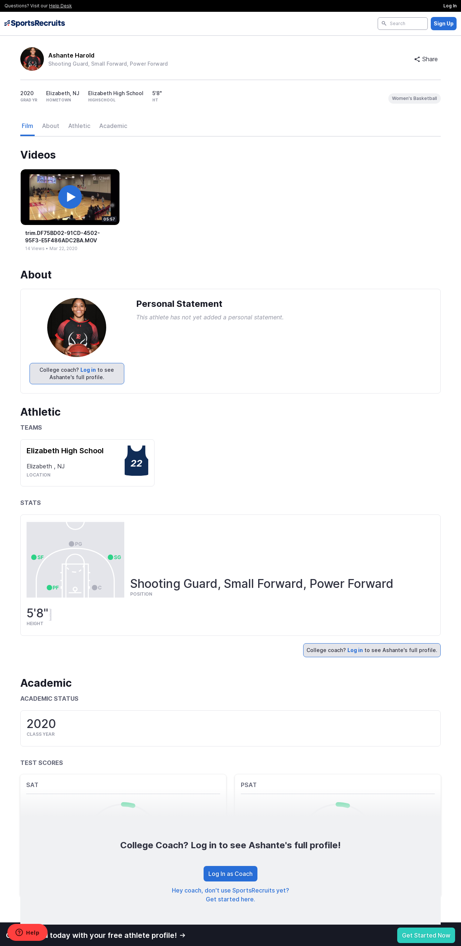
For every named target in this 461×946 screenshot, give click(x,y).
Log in (88, 370)
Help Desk (60, 5)
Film (27, 125)
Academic (113, 125)
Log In (450, 5)
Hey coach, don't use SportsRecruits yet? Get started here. (230, 895)
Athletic (79, 125)
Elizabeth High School (65, 450)
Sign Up (444, 23)
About (50, 125)
